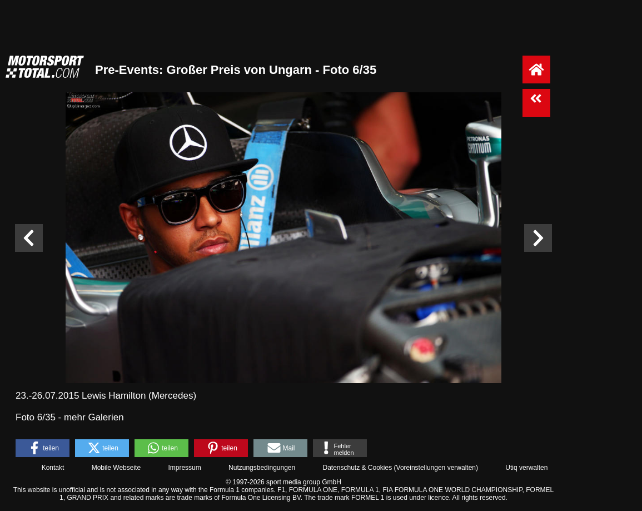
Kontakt (53, 468)
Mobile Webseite (116, 468)
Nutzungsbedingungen (261, 468)
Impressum (184, 468)
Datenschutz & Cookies (357, 468)
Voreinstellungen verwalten (436, 468)
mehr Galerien (94, 417)
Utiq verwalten (526, 468)
